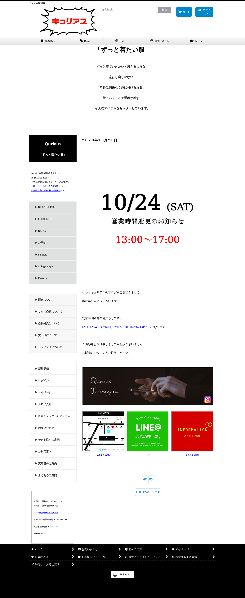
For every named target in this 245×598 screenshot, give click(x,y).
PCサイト (125, 574)
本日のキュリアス (148, 492)
